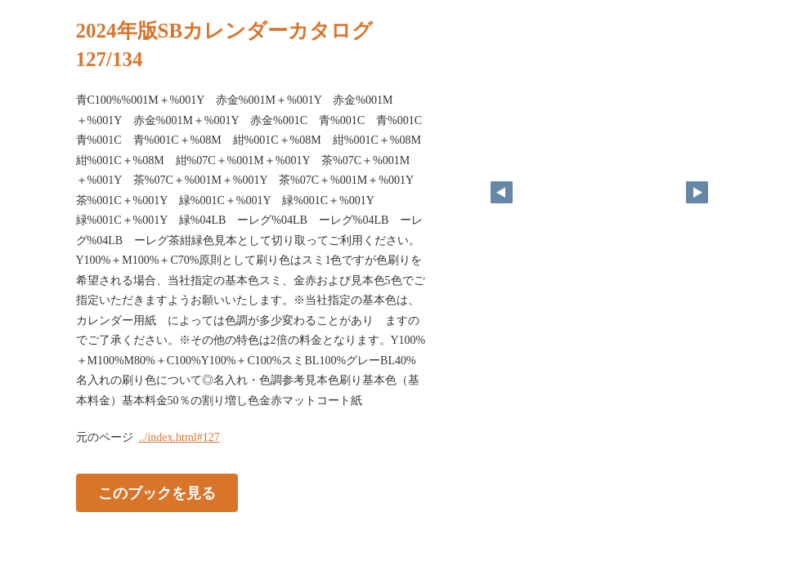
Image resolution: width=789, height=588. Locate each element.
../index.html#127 (179, 437)
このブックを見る (157, 493)
